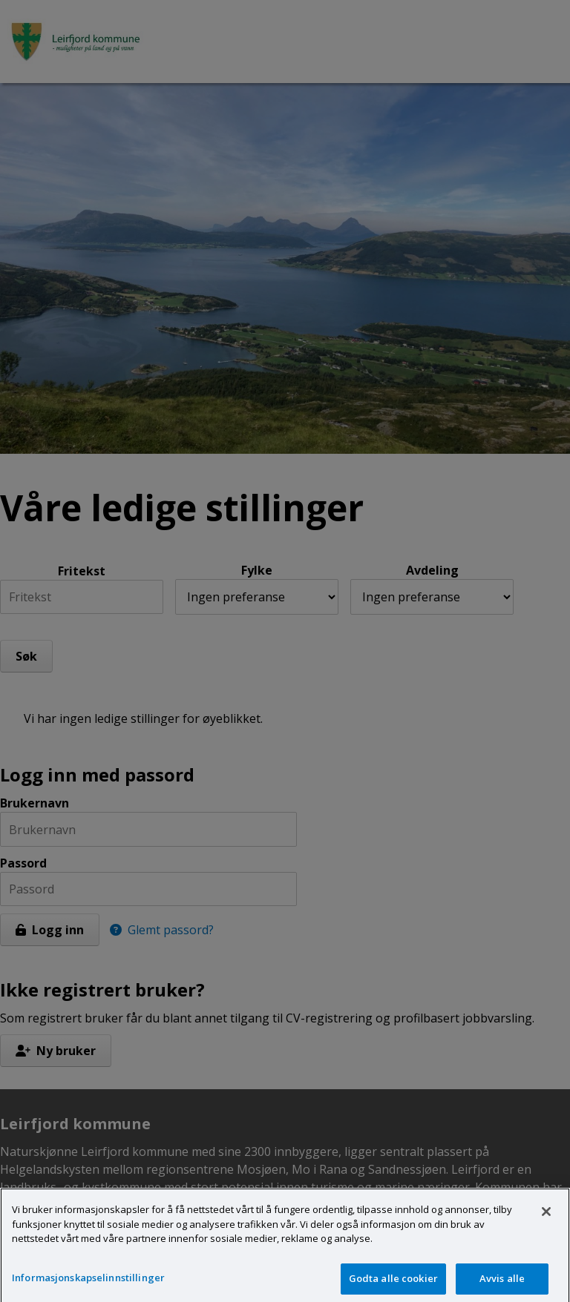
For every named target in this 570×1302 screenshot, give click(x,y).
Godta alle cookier (393, 1282)
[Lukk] (546, 1216)
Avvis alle (502, 1282)
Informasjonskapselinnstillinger (88, 1282)
